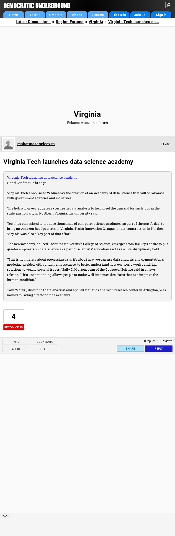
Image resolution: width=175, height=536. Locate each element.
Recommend (13, 327)
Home (13, 15)
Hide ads (119, 15)
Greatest (55, 15)
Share (130, 348)
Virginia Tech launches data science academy (42, 177)
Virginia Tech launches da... (133, 22)
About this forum (94, 123)
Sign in (161, 15)
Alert (16, 349)
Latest (35, 15)
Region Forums (70, 22)
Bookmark (44, 341)
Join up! (140, 15)
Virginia (96, 22)
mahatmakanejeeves (36, 143)
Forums (98, 15)
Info (16, 341)
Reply (158, 348)
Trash (45, 349)
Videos (77, 15)
